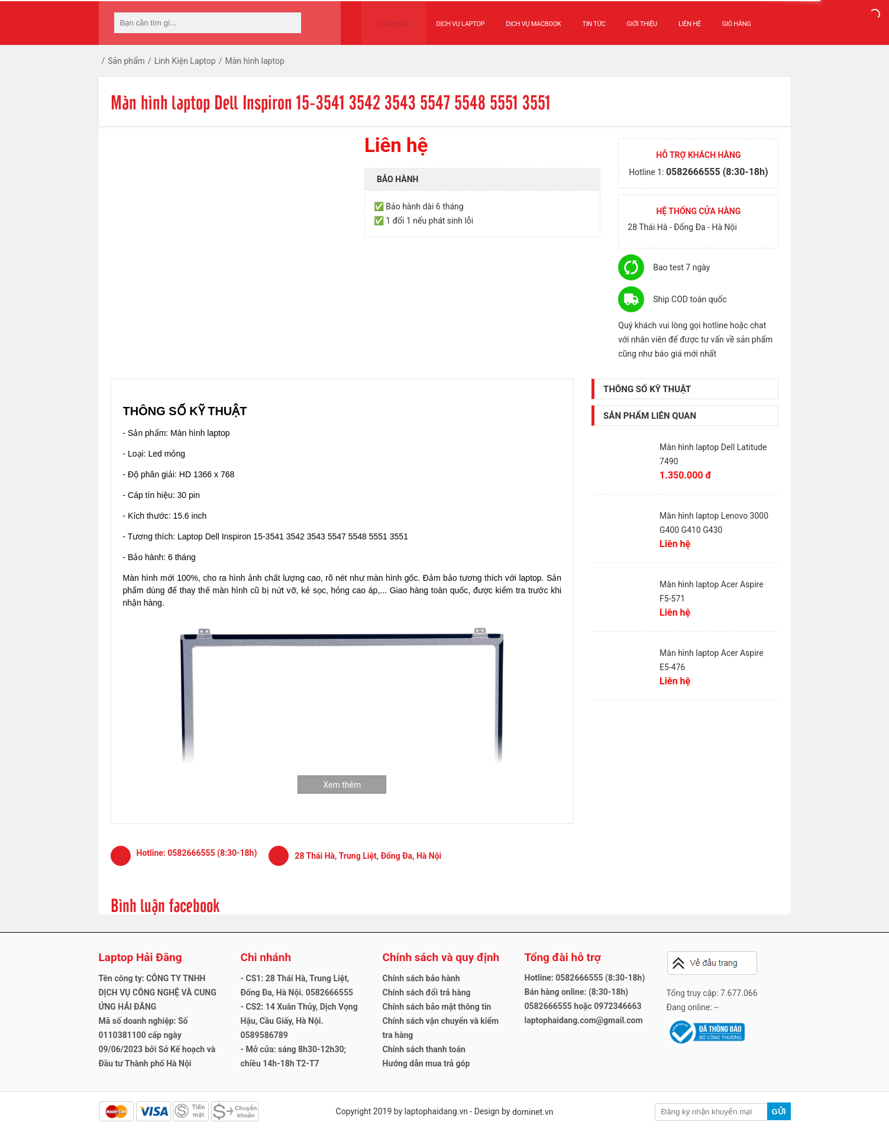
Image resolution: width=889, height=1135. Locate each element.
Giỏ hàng (725, 18)
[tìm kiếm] (288, 22)
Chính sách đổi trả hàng (427, 992)
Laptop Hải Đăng (140, 957)
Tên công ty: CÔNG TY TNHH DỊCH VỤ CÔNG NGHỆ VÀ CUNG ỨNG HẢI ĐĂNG (157, 992)
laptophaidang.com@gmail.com (584, 1020)
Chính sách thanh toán (424, 1049)
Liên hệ (678, 18)
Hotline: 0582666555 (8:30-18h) (585, 977)
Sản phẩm (388, 18)
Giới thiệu (631, 18)
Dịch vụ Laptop (449, 18)
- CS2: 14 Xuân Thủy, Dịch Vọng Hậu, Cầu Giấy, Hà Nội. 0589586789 (299, 1021)
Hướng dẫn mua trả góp (426, 1063)
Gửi (778, 1111)
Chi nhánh (266, 957)
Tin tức (582, 18)
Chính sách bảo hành (421, 978)
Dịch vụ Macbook (521, 18)
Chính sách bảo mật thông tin (437, 1006)
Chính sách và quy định (441, 957)
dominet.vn (533, 1112)
